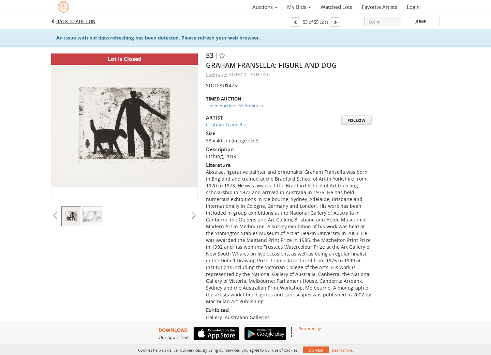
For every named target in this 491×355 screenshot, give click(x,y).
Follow (356, 120)
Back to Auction (75, 21)
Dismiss (316, 350)
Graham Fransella (226, 124)
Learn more (342, 350)
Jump (421, 22)
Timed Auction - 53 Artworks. (235, 106)
